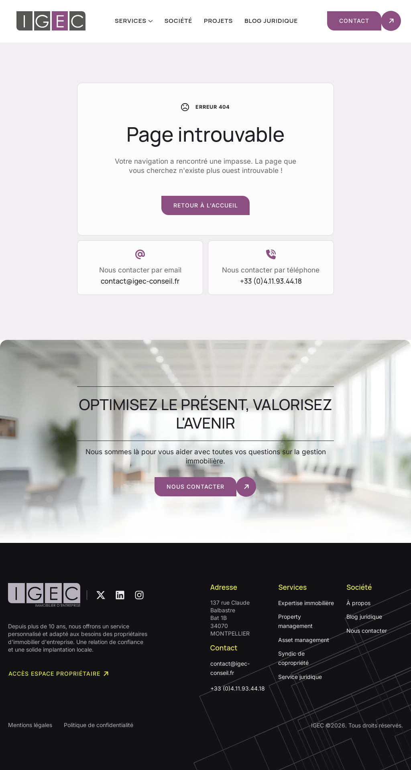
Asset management (303, 639)
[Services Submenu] (149, 21)
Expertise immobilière (306, 602)
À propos (358, 602)
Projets (218, 21)
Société (178, 21)
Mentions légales (30, 724)
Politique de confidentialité (98, 724)
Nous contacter (366, 630)
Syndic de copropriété (293, 658)
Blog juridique (271, 21)
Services (130, 21)
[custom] (101, 595)
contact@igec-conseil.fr (230, 668)
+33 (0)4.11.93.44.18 (237, 688)
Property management (295, 621)
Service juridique (300, 676)
